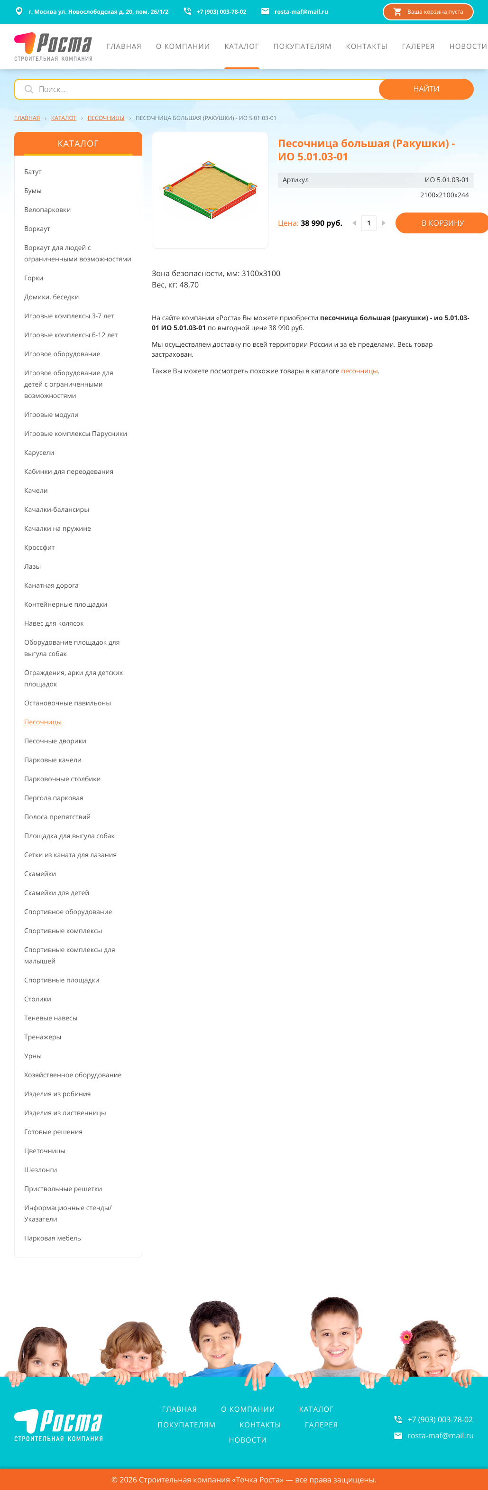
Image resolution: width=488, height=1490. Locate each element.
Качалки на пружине (57, 528)
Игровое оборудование (62, 354)
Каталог (316, 1409)
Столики (37, 999)
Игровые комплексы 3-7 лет (69, 316)
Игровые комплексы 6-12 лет (71, 335)
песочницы (359, 371)
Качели (36, 490)
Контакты (260, 1425)
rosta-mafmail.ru (440, 1435)
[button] (210, 190)
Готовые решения (53, 1132)
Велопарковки (47, 209)
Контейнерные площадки (65, 604)
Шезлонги (40, 1170)
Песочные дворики (55, 741)
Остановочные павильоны (67, 703)
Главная (179, 1409)
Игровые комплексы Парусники (75, 433)
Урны (33, 1056)
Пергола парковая (53, 798)
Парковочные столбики (62, 779)
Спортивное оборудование (68, 911)
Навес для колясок (54, 623)
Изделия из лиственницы (65, 1113)
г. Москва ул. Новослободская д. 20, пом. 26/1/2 (91, 11)
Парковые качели (53, 760)
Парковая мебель (52, 1238)
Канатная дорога (51, 585)
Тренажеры (42, 1037)
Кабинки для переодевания (68, 471)
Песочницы (43, 722)
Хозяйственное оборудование (72, 1075)
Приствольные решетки (63, 1189)
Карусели (39, 452)
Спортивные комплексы (63, 930)
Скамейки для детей (56, 893)
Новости (248, 1440)
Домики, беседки (51, 297)
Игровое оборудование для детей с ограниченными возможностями (68, 384)
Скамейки (40, 874)
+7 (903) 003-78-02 (440, 1419)
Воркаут (37, 228)
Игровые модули (51, 414)
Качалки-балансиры (56, 509)
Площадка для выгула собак (69, 836)
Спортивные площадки (62, 980)
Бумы (33, 190)
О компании (248, 1409)
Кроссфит (39, 547)
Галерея (321, 1425)
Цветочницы (44, 1151)
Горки (33, 278)
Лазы (32, 566)
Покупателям (186, 1425)
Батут (33, 171)
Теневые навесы (51, 1018)
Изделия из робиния (57, 1094)
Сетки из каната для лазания (70, 855)
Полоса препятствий (57, 817)
